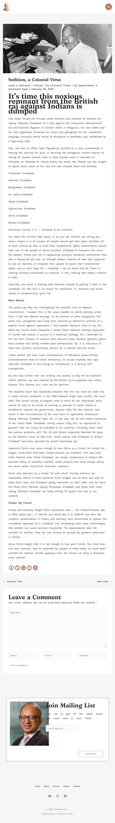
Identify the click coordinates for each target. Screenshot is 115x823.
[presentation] (68, 741)
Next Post (104, 582)
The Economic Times (58, 86)
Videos (70, 786)
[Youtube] (49, 797)
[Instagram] (57, 797)
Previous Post (12, 582)
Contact (83, 786)
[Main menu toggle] (108, 7)
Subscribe (91, 755)
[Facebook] (65, 797)
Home (30, 786)
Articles (38, 86)
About (43, 786)
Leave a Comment (19, 86)
